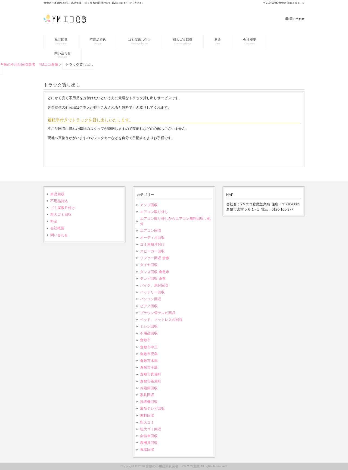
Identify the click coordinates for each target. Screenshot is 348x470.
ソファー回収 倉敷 (154, 258)
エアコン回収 (150, 230)
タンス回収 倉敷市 (154, 272)
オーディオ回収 (152, 238)
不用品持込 (59, 201)
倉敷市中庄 (149, 347)
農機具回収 (149, 443)
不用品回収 (149, 333)
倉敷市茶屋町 (150, 381)
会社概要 (57, 228)
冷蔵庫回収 (149, 388)
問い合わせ (297, 18)
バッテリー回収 (152, 292)
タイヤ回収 (149, 265)
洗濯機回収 (149, 402)
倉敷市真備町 (150, 374)
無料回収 (147, 415)
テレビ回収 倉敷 (153, 279)
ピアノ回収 (149, 306)
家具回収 (147, 395)
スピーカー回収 (152, 251)
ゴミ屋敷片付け (62, 208)
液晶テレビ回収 (152, 408)
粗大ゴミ (147, 422)
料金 (53, 221)
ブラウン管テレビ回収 (157, 313)
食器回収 (147, 449)
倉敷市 (145, 340)
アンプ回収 (149, 205)
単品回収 (57, 194)
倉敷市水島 (149, 361)
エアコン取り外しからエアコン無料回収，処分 (175, 221)
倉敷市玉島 (149, 367)
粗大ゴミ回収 (61, 214)
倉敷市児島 (149, 354)
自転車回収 (149, 436)
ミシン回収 (149, 326)
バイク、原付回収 (154, 285)
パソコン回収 (150, 299)
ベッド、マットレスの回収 (161, 320)
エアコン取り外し (154, 212)
